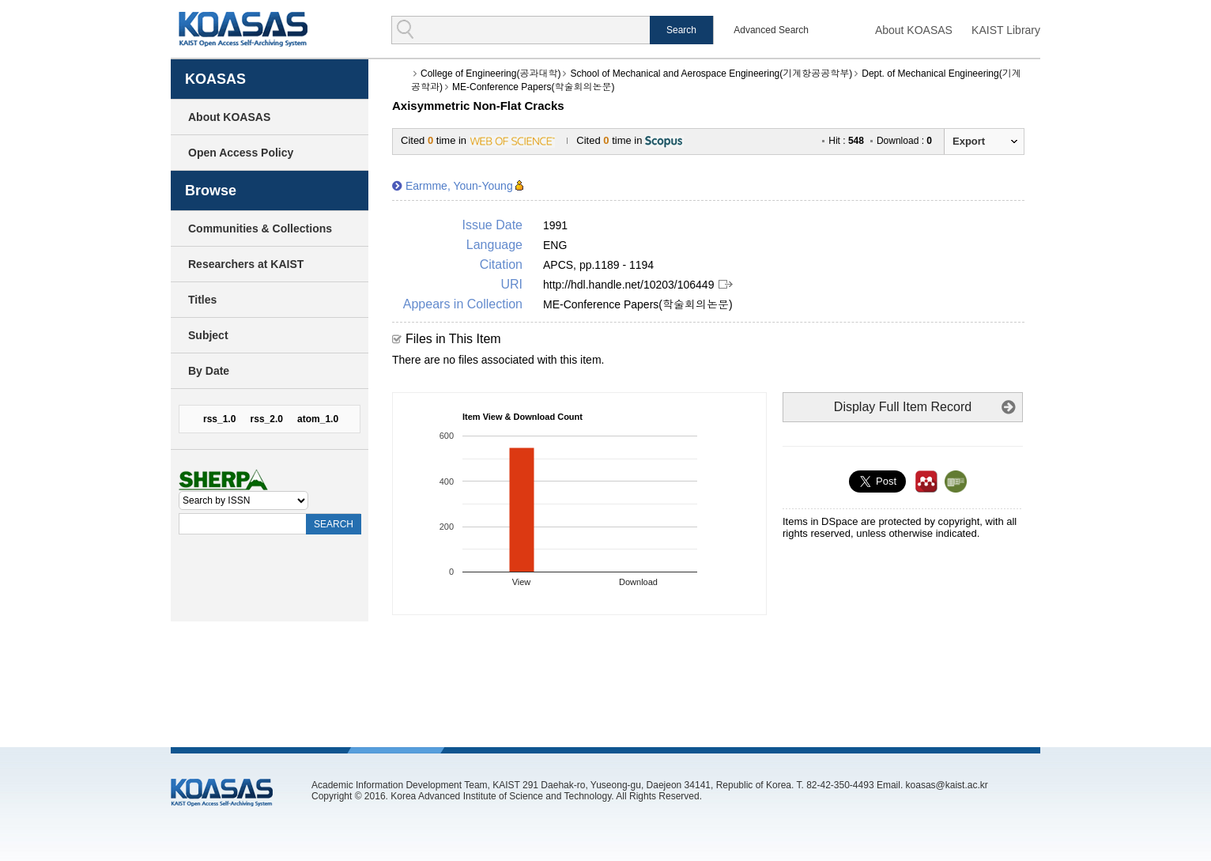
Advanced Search (771, 30)
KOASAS (243, 29)
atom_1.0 (317, 419)
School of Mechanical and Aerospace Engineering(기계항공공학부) (711, 73)
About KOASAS (914, 30)
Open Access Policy (240, 152)
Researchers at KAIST (246, 264)
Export (969, 141)
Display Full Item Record (902, 407)
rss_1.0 (219, 419)
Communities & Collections (260, 228)
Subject (208, 335)
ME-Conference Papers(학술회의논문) (533, 87)
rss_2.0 (267, 419)
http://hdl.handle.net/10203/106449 (628, 284)
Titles (202, 299)
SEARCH (333, 524)
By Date (208, 370)
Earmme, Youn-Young (459, 185)
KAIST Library (1005, 30)
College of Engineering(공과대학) (490, 73)
